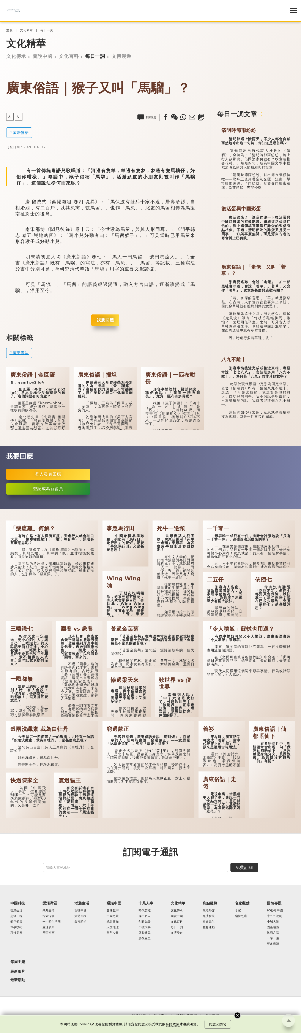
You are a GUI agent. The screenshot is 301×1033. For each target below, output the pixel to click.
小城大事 (145, 927)
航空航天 (16, 922)
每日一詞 (46, 30)
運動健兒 (145, 933)
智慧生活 (16, 910)
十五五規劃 (274, 916)
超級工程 (16, 916)
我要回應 (105, 319)
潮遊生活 (81, 903)
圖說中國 (42, 56)
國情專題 (274, 903)
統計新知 (113, 922)
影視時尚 (80, 922)
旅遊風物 (80, 916)
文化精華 (26, 30)
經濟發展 (209, 916)
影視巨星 (145, 938)
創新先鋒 (145, 922)
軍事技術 (16, 927)
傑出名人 (145, 916)
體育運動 (209, 927)
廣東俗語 (20, 132)
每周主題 (17, 962)
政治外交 (209, 910)
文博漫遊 (121, 56)
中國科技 (17, 903)
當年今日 (113, 933)
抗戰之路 (273, 933)
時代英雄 (145, 910)
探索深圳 (49, 916)
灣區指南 (49, 933)
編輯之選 (241, 916)
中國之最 (113, 916)
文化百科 (69, 56)
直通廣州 (49, 927)
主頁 (9, 30)
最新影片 (17, 971)
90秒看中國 (275, 910)
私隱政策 (173, 1024)
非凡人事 (146, 903)
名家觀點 (242, 903)
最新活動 (17, 980)
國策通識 (273, 927)
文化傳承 (16, 56)
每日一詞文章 (237, 114)
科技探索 (16, 933)
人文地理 (113, 927)
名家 (238, 910)
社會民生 (209, 922)
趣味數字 (113, 910)
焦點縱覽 (210, 903)
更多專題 (273, 944)
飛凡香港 (49, 910)
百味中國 (80, 910)
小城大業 (273, 922)
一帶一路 (273, 938)
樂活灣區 (50, 903)
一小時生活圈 (52, 922)
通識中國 (114, 903)
